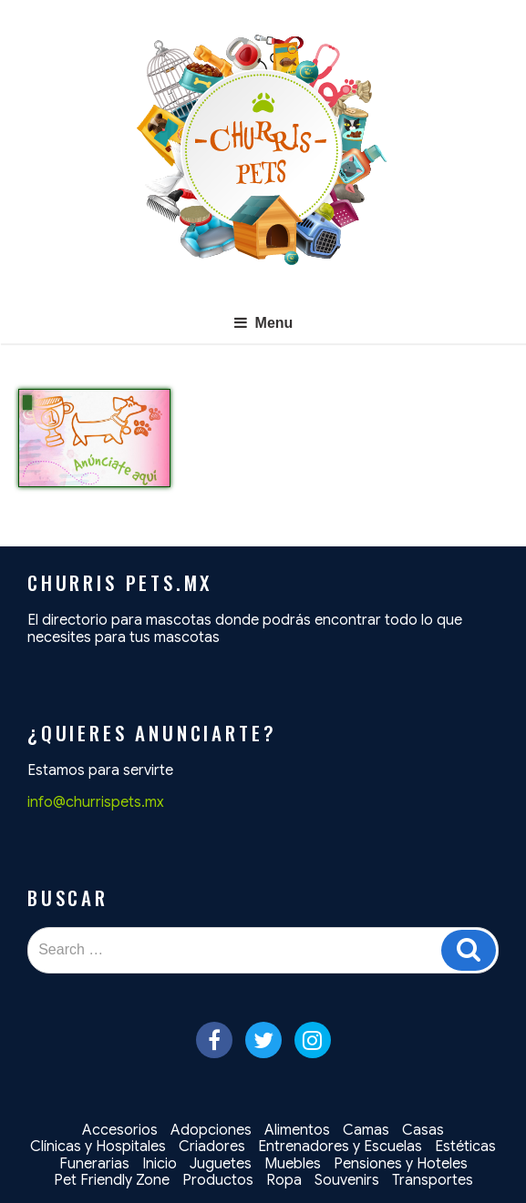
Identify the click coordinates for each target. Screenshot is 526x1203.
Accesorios (120, 1130)
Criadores (212, 1146)
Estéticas (465, 1146)
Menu (263, 323)
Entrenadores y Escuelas (340, 1146)
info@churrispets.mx (95, 802)
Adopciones (211, 1130)
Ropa (284, 1180)
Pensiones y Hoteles (401, 1164)
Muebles (292, 1164)
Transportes (432, 1180)
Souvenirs (347, 1180)
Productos (217, 1180)
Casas (423, 1130)
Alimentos (297, 1130)
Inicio (159, 1164)
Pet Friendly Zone (112, 1180)
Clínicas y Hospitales (98, 1146)
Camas (366, 1130)
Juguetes (221, 1164)
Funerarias (94, 1164)
